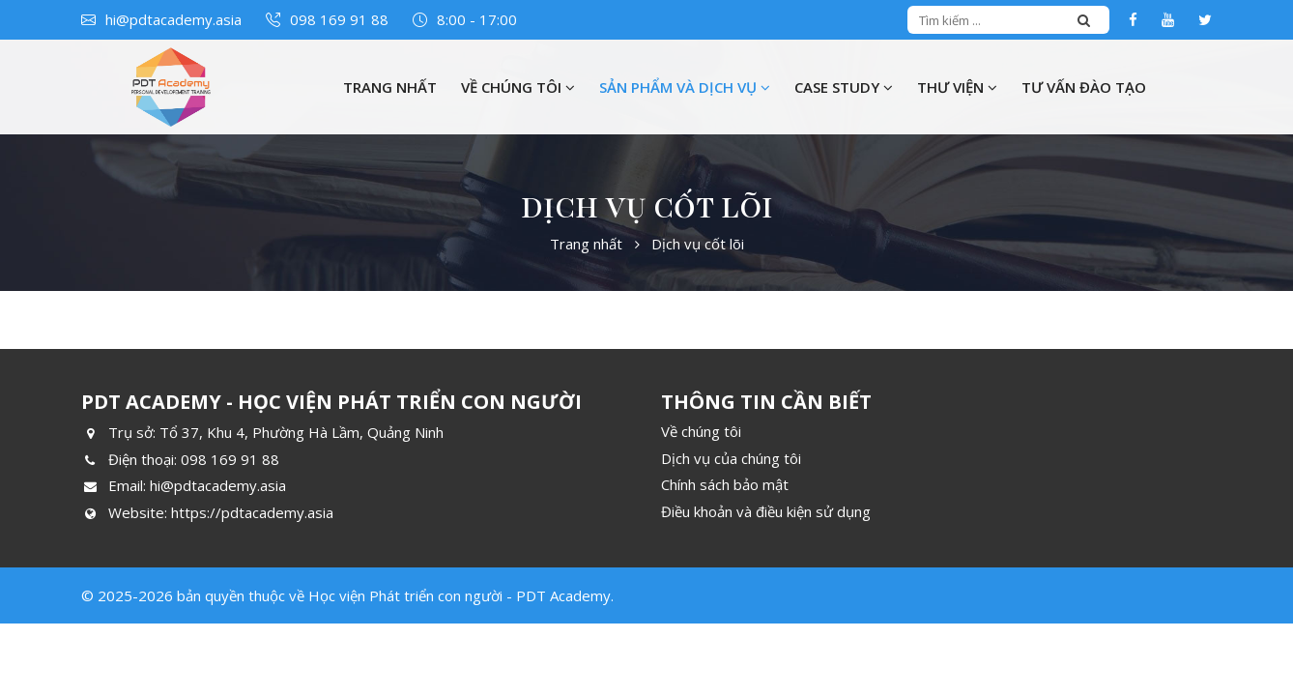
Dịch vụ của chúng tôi (731, 458)
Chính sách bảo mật (725, 484)
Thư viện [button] (957, 87)
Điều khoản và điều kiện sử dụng (766, 511)
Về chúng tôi (701, 431)
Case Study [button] (843, 87)
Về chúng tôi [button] (518, 87)
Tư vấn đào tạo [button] (1083, 87)
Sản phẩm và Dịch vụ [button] (684, 87)
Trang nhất (390, 87)
